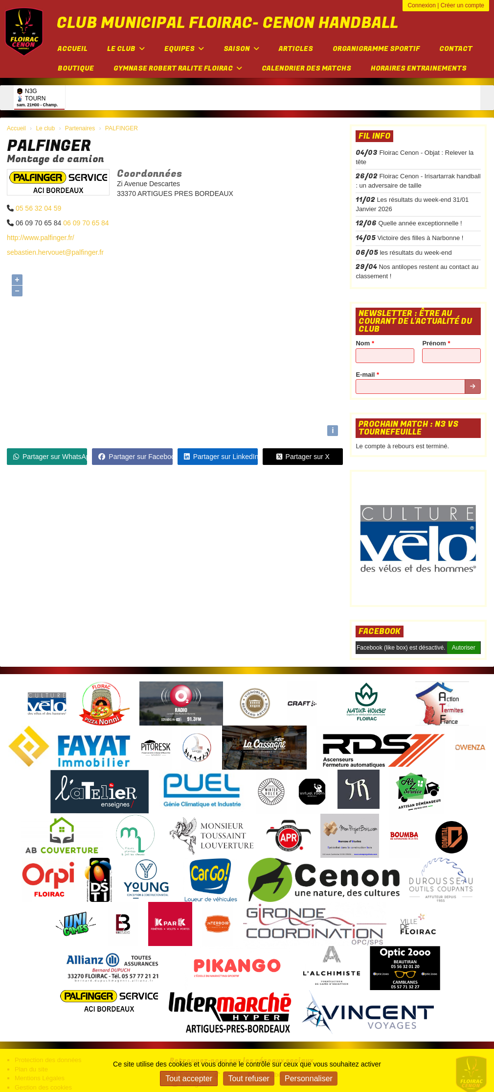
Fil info (374, 136)
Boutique (76, 68)
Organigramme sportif (376, 49)
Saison (241, 49)
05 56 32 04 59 (38, 208)
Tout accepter (188, 1078)
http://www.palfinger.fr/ (40, 238)
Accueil (73, 49)
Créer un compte (462, 5)
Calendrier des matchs (306, 68)
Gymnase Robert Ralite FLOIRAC (177, 68)
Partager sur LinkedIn (221, 457)
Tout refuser (248, 1078)
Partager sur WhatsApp (50, 457)
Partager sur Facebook (135, 457)
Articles (296, 49)
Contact (455, 49)
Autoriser (463, 647)
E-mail (367, 374)
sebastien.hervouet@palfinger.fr (55, 252)
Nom (365, 343)
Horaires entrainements (419, 68)
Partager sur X (303, 457)
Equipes (184, 49)
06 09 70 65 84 (86, 223)
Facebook (380, 631)
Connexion (421, 5)
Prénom (436, 343)
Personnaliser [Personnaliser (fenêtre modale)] (309, 1078)
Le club (126, 49)
